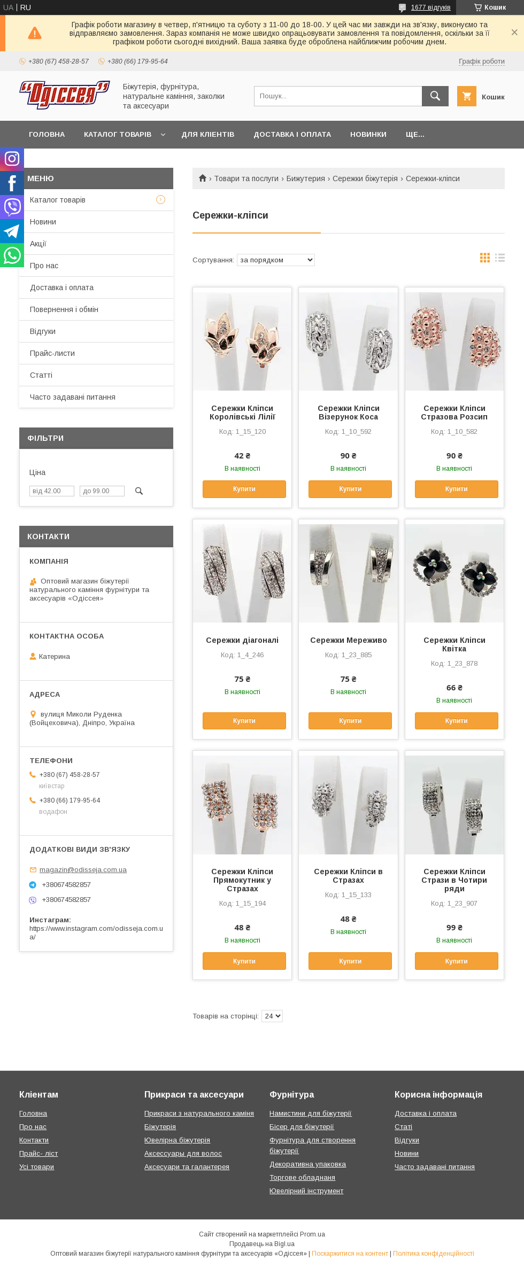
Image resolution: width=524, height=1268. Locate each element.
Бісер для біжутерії (301, 1127)
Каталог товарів (117, 134)
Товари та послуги (246, 178)
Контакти (34, 1140)
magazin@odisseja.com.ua (83, 870)
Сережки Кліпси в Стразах (348, 875)
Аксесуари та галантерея (186, 1167)
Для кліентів (207, 134)
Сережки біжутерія (365, 178)
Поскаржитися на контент (350, 1253)
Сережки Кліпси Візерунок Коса (349, 412)
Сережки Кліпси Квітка (454, 644)
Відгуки (43, 331)
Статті (41, 375)
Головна (47, 134)
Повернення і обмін (64, 309)
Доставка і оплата (292, 134)
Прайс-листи (52, 353)
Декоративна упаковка (307, 1164)
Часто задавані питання (72, 397)
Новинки (368, 134)
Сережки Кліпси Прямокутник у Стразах (242, 880)
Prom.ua (312, 1234)
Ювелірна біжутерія (177, 1140)
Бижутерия (306, 178)
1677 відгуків (431, 7)
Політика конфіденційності (433, 1253)
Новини (43, 221)
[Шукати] (435, 96)
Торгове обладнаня (302, 1177)
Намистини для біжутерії (310, 1113)
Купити (244, 489)
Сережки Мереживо (348, 640)
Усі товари (36, 1167)
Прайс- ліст (38, 1153)
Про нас (44, 265)
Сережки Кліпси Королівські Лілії (242, 412)
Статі (403, 1127)
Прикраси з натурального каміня (199, 1113)
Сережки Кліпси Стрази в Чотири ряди (454, 880)
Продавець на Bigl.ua (262, 1244)
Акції (38, 243)
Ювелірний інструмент (306, 1191)
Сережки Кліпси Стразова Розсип (454, 412)
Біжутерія (160, 1127)
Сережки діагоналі (242, 640)
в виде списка (500, 260)
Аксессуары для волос (183, 1153)
